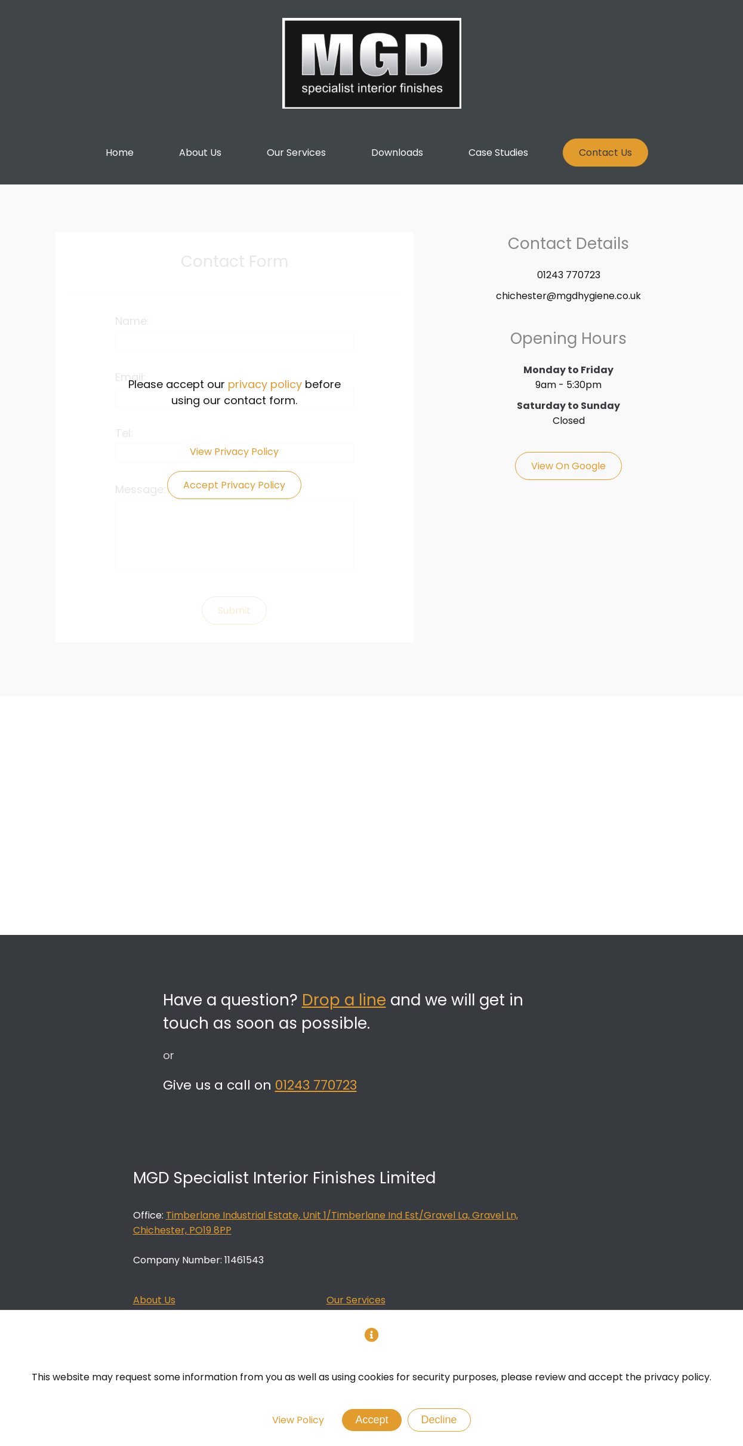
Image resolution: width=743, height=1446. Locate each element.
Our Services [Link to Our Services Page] (356, 1300)
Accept (371, 1420)
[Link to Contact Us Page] (605, 153)
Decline (439, 1420)
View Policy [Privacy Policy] (298, 1420)
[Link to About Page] (200, 152)
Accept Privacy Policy (234, 485)
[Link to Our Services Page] (296, 152)
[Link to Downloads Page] (397, 152)
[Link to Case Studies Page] (498, 152)
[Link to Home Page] (119, 152)
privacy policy (265, 384)
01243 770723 (568, 275)
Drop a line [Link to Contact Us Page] (344, 1000)
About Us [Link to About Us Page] (154, 1300)
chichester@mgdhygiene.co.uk (568, 296)
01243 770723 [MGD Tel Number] (316, 1085)
